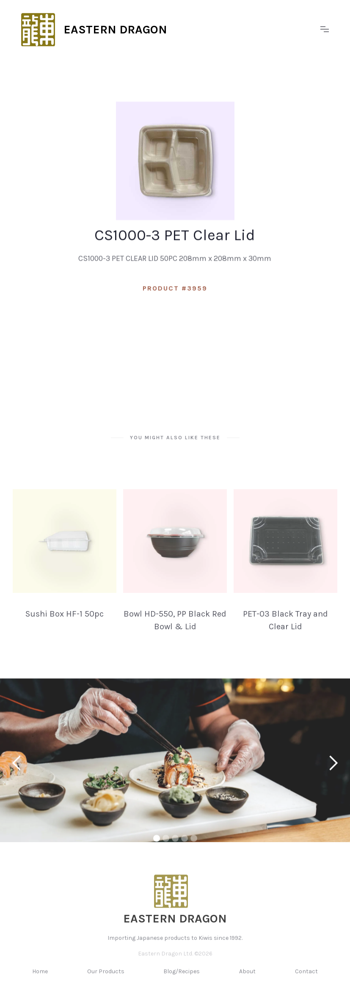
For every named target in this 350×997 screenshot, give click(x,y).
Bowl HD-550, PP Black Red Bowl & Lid (175, 628)
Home (40, 979)
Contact (306, 979)
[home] (166, 30)
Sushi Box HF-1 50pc (64, 621)
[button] (324, 29)
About (247, 979)
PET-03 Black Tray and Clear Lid (285, 628)
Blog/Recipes (181, 979)
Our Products (105, 979)
